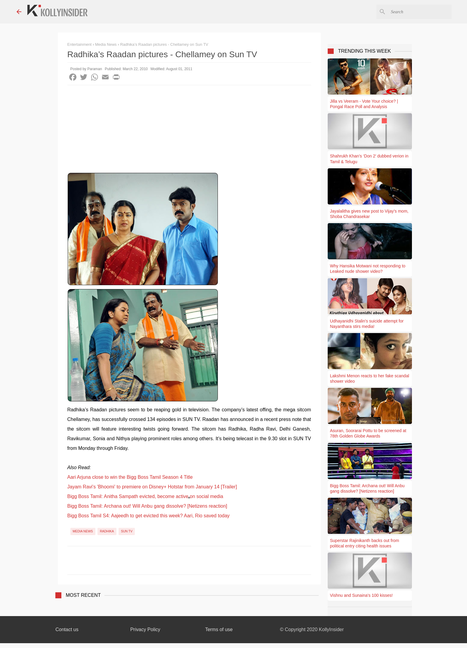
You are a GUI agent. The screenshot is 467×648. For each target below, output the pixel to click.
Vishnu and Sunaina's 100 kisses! (361, 595)
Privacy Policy (145, 629)
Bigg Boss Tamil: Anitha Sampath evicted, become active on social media (145, 496)
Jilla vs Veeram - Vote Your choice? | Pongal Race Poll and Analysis (364, 104)
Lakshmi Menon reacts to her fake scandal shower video (369, 378)
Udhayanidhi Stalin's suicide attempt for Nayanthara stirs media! (367, 324)
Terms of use (219, 629)
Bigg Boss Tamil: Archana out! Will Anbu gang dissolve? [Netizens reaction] (147, 506)
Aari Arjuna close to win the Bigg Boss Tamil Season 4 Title (130, 477)
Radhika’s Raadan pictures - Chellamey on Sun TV (164, 44)
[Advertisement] (189, 130)
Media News (83, 531)
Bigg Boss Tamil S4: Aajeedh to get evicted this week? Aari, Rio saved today (148, 515)
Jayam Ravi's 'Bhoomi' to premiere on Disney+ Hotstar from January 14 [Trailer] (152, 486)
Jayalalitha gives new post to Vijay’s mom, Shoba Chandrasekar (369, 214)
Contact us (66, 629)
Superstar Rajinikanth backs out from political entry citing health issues (364, 543)
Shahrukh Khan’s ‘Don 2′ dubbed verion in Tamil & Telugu (369, 159)
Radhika (107, 531)
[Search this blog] (420, 12)
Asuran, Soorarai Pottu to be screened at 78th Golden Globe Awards (368, 433)
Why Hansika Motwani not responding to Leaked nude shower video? (368, 268)
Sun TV (126, 531)
